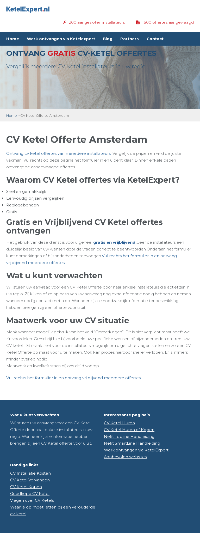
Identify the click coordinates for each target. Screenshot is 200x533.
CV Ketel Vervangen (30, 479)
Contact (155, 38)
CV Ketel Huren (119, 422)
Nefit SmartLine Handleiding (132, 443)
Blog (108, 38)
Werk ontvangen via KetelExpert (136, 450)
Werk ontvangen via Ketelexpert (61, 38)
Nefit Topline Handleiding (129, 436)
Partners (129, 38)
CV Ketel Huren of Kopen (129, 429)
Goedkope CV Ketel (29, 493)
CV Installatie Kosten (30, 473)
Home (12, 38)
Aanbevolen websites (125, 456)
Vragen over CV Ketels (32, 500)
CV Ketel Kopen (26, 486)
